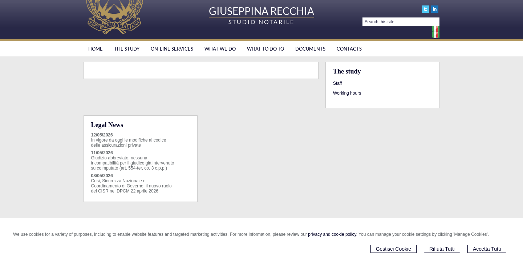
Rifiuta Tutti (442, 249)
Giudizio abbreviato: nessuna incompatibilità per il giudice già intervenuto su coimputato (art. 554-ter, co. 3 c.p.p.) (132, 163)
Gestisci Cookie (393, 249)
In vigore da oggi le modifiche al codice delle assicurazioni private (128, 143)
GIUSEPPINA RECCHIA (261, 11)
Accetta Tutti (487, 249)
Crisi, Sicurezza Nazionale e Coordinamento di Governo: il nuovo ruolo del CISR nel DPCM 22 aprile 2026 (131, 186)
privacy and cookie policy (332, 234)
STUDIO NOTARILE (261, 21)
